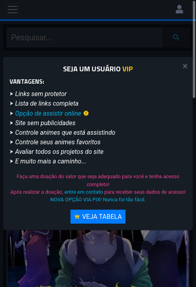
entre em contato (84, 192)
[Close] (185, 66)
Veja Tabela (98, 216)
